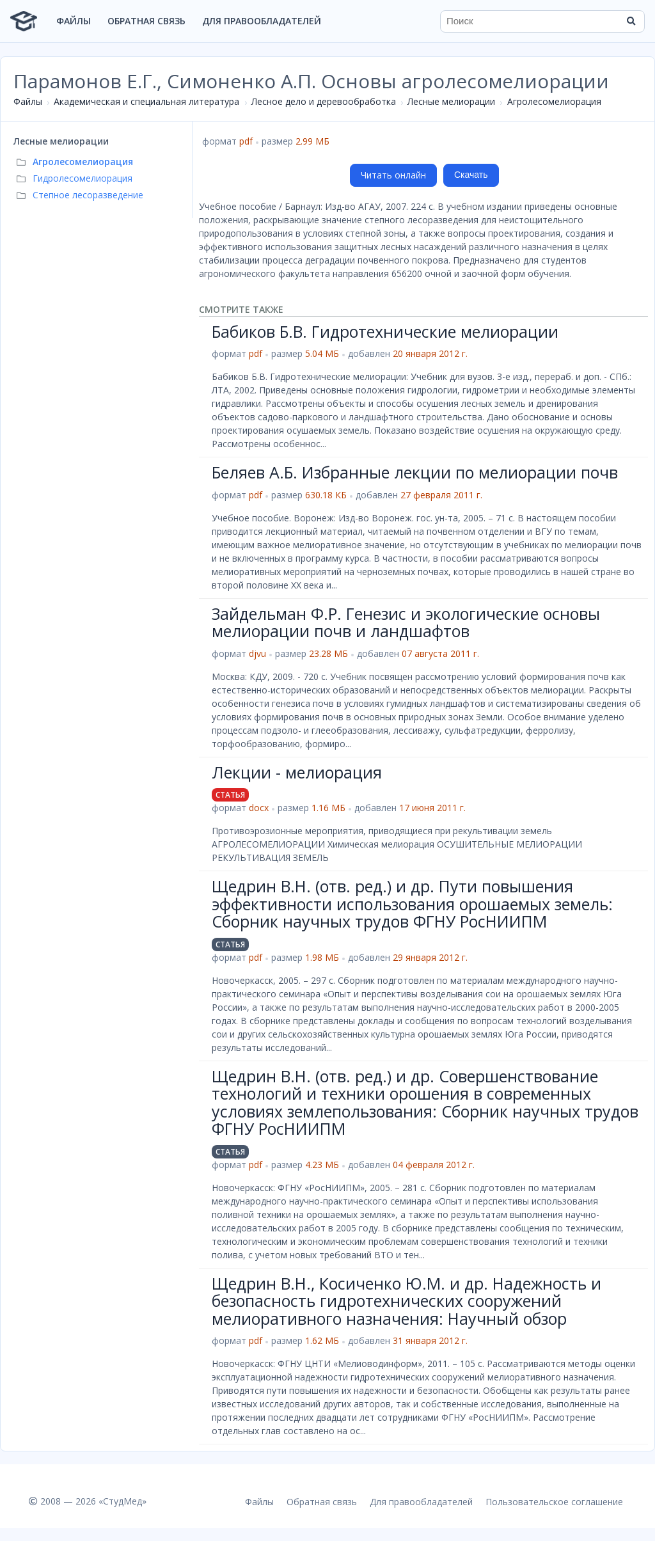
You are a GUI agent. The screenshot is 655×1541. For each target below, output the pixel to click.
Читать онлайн (393, 175)
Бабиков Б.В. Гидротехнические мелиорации (385, 331)
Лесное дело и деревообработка (323, 101)
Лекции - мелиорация (297, 772)
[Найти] (631, 21)
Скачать (471, 175)
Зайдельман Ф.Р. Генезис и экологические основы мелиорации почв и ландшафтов (406, 622)
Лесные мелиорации (451, 101)
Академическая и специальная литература (146, 101)
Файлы (73, 21)
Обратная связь (146, 21)
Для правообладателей (261, 21)
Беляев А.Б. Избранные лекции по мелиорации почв (415, 472)
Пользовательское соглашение (554, 1502)
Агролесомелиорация (554, 101)
